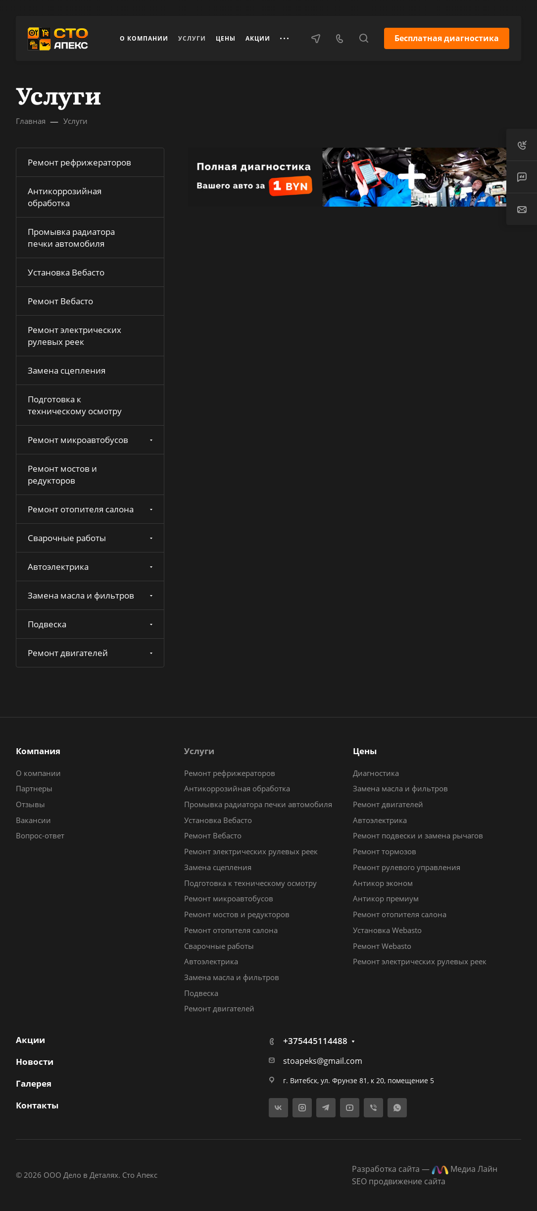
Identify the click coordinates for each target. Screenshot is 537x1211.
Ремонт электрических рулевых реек (74, 335)
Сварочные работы (91, 538)
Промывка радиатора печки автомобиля (71, 237)
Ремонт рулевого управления (406, 867)
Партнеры (34, 788)
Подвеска (91, 624)
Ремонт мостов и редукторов (62, 474)
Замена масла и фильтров (91, 595)
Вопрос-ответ (40, 835)
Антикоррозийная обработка (64, 197)
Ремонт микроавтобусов (91, 439)
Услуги (199, 751)
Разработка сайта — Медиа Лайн (424, 1168)
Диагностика (376, 773)
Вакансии (33, 820)
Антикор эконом (383, 883)
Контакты (37, 1105)
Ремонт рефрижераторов (79, 162)
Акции (30, 1040)
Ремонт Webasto (382, 946)
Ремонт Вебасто (60, 301)
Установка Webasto (387, 930)
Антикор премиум (386, 898)
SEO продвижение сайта (398, 1181)
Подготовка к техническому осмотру (75, 405)
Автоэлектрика (91, 566)
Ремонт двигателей (91, 653)
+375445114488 (315, 1040)
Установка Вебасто (66, 272)
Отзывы (30, 804)
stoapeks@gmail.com (322, 1060)
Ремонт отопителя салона (91, 509)
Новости (34, 1061)
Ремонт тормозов (384, 851)
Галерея (33, 1083)
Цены (365, 751)
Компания (38, 751)
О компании (38, 773)
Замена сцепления (66, 370)
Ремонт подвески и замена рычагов (418, 835)
